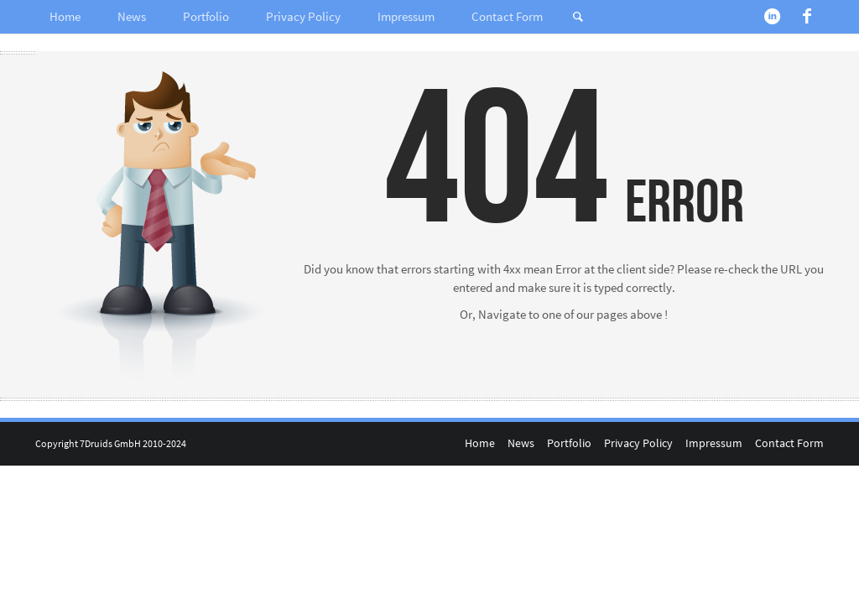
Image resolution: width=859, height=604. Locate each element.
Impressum (406, 16)
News (131, 16)
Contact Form (507, 16)
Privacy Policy (303, 16)
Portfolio (206, 16)
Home (65, 16)
